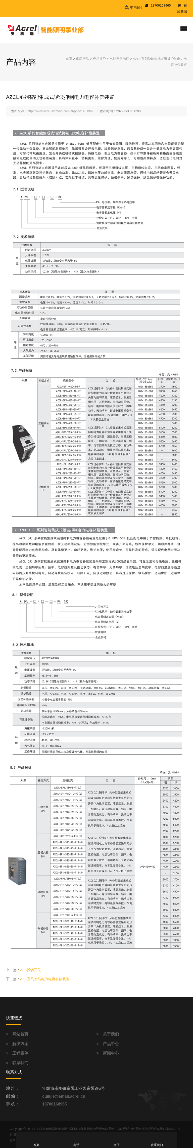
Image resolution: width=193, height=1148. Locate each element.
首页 (69, 59)
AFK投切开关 (30, 970)
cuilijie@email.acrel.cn (63, 1096)
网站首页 (20, 1034)
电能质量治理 (119, 59)
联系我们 (20, 1063)
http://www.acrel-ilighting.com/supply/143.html (60, 111)
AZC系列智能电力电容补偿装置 (44, 979)
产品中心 (111, 1044)
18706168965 (54, 1104)
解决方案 (20, 1044)
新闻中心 (111, 1053)
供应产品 (82, 59)
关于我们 (111, 1034)
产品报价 (99, 59)
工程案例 (20, 1053)
